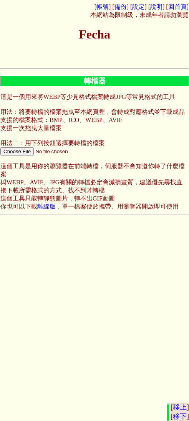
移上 (180, 407)
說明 (156, 6)
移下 (180, 416)
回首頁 (177, 6)
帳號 (102, 6)
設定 (138, 6)
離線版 (46, 206)
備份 (120, 6)
